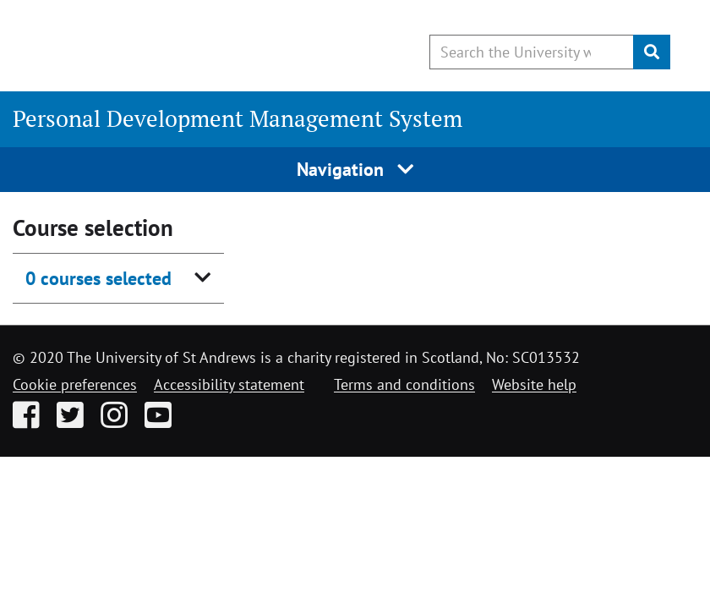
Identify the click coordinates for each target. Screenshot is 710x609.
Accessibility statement (229, 384)
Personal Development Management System (237, 118)
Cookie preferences (75, 384)
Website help (534, 384)
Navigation (355, 169)
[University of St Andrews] (150, 46)
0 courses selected (98, 278)
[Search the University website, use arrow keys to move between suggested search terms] (531, 52)
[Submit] (651, 52)
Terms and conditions (404, 384)
